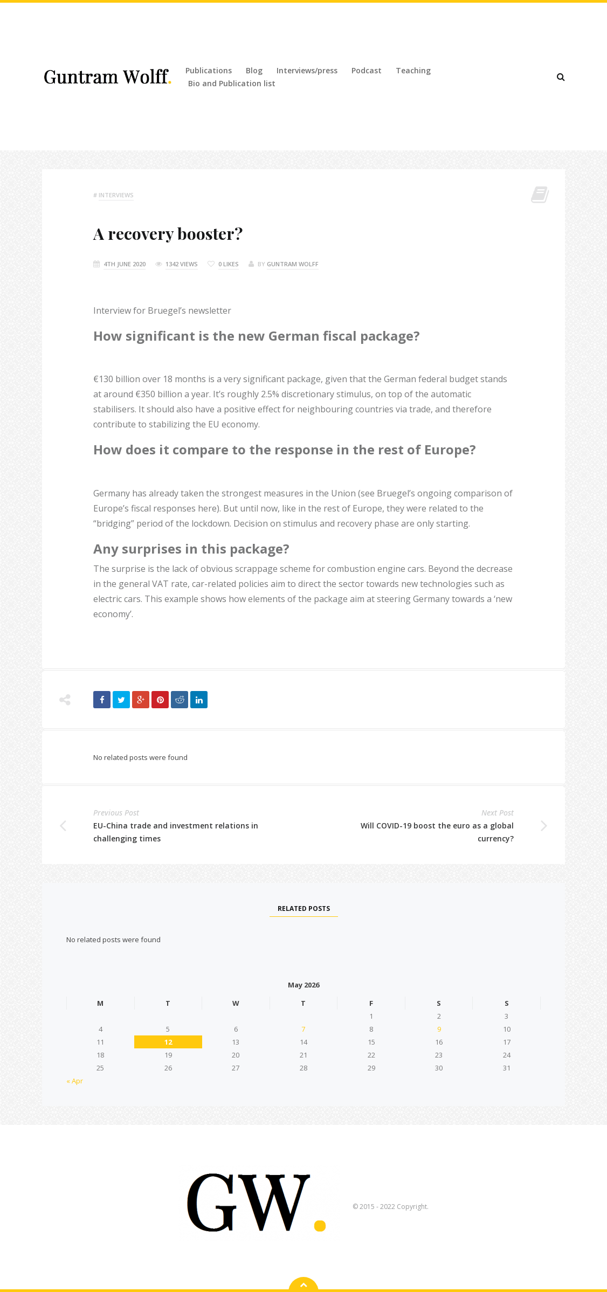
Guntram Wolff (293, 264)
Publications (208, 70)
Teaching (413, 70)
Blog (254, 70)
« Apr (74, 1081)
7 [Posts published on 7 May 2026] (303, 1029)
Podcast (366, 70)
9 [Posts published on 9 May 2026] (439, 1029)
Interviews (116, 195)
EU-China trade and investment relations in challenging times (175, 832)
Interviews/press (307, 70)
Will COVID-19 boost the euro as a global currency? (437, 832)
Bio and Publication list (231, 83)
